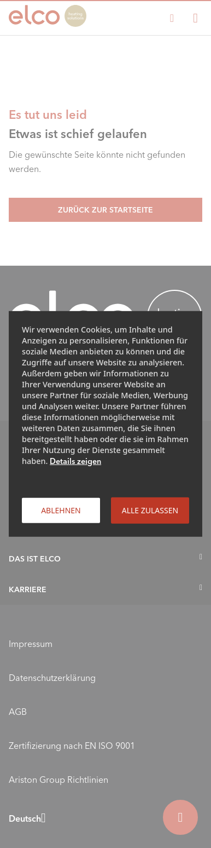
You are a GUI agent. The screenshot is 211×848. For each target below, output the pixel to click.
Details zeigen (75, 461)
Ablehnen (61, 510)
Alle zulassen (150, 510)
